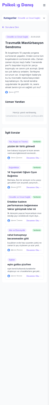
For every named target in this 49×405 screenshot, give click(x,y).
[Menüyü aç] (44, 5)
